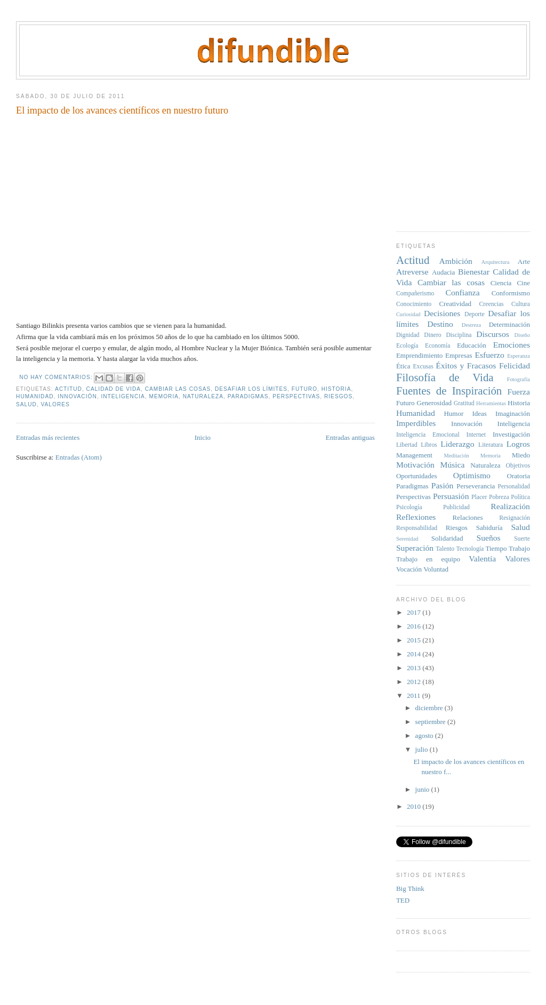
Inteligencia (123, 396)
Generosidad (434, 403)
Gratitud (464, 403)
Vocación (409, 569)
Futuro (304, 389)
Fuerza (519, 391)
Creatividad (455, 304)
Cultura (520, 304)
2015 (414, 640)
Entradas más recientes (47, 437)
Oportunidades (416, 476)
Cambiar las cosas (178, 389)
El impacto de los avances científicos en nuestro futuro (122, 110)
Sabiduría (489, 528)
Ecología (407, 345)
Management (414, 455)
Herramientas (491, 403)
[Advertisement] (471, 151)
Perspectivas (296, 396)
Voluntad (435, 569)
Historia (336, 389)
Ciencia (501, 283)
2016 (414, 626)
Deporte (474, 314)
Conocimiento (413, 304)
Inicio (203, 437)
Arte (524, 262)
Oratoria (518, 476)
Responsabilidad (416, 528)
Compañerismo (415, 293)
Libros (429, 444)
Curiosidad (408, 314)
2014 (414, 654)
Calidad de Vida (113, 389)
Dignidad (408, 335)
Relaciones (468, 517)
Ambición (455, 261)
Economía (437, 345)
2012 (414, 682)
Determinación (509, 324)
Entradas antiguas (350, 437)
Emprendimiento (419, 355)
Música (452, 464)
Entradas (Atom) (78, 457)
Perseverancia (475, 486)
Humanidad (34, 396)
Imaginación (512, 413)
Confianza (462, 292)
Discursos (492, 334)
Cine (523, 283)
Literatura (490, 444)
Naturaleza (203, 396)
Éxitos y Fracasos (466, 365)
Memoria (164, 396)
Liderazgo (457, 443)
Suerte (522, 538)
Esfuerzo (489, 354)
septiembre (431, 722)
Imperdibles (416, 423)
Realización (510, 506)
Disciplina (458, 335)
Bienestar (473, 271)
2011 (414, 696)
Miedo (521, 455)
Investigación (511, 434)
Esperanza (518, 356)
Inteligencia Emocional (428, 434)
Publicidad (456, 507)
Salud (26, 404)
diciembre (430, 708)
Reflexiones (416, 516)
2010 (414, 806)
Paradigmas (248, 396)
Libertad (406, 444)
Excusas (423, 366)
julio (422, 749)
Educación (471, 345)
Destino (440, 323)
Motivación (415, 464)
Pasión (442, 485)
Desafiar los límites (251, 389)
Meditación (456, 456)
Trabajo (519, 548)
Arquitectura (495, 262)
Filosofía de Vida (445, 377)
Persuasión (451, 496)
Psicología (409, 507)
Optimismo (472, 475)
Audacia (443, 272)
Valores (55, 404)
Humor (453, 413)
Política (520, 497)
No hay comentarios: (56, 377)
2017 (414, 612)
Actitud (68, 389)
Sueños (488, 537)
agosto (425, 735)
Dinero (432, 335)
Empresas (458, 355)
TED (403, 900)
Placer (479, 497)
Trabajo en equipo (428, 559)
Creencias (491, 304)
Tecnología (470, 548)
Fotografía (518, 379)
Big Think (410, 889)
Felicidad (514, 365)
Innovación (77, 396)
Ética (403, 366)
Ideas (479, 413)
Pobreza (499, 497)
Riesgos (338, 396)
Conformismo (511, 293)
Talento (445, 548)
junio (423, 789)
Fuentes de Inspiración (449, 390)
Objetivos (517, 465)
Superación (414, 547)
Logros (518, 443)
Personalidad (514, 486)
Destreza (471, 325)
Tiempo (496, 548)
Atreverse (412, 271)
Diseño (522, 335)
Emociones (511, 344)
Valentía (482, 558)
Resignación (514, 517)
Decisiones (442, 313)
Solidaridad (447, 538)
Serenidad (407, 539)
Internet (476, 434)
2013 (414, 668)
